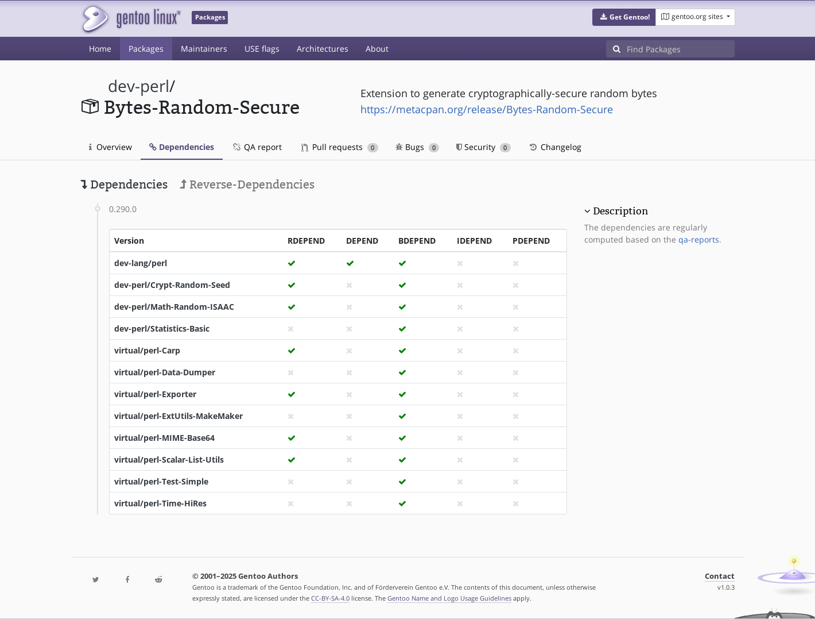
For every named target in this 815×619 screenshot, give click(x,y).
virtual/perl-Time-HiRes (160, 503)
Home (100, 48)
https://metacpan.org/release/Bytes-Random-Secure (486, 109)
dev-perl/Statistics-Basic (161, 328)
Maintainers (204, 48)
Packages (146, 48)
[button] (624, 17)
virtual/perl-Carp (147, 350)
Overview (110, 146)
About (377, 48)
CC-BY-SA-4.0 (330, 598)
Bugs (417, 146)
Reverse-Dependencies (247, 184)
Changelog (554, 146)
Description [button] (620, 211)
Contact (720, 576)
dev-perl (138, 86)
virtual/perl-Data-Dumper (164, 372)
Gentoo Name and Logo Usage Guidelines (449, 598)
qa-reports (698, 239)
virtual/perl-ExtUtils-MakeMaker (178, 415)
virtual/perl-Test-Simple (161, 481)
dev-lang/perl (140, 262)
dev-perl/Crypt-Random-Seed (172, 284)
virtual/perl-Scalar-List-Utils (169, 459)
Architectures (322, 48)
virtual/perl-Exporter (155, 394)
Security (483, 146)
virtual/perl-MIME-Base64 (164, 437)
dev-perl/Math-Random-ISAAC (174, 306)
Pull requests (339, 146)
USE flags (262, 48)
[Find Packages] (681, 48)
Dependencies (181, 146)
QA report (256, 146)
